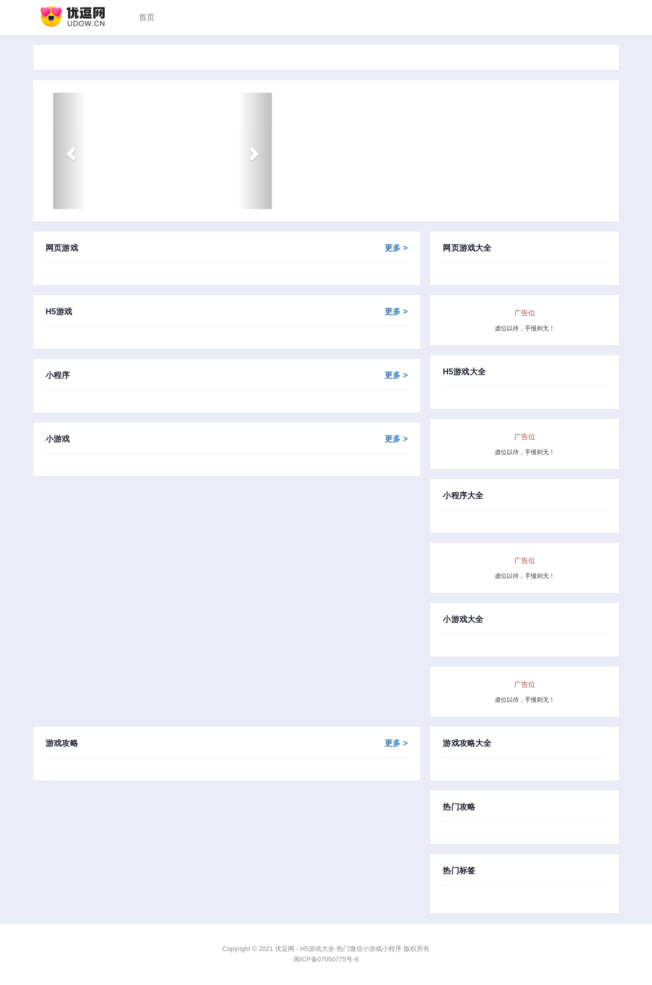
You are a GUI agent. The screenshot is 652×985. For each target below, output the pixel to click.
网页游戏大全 (467, 248)
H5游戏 (227, 312)
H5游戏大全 (464, 372)
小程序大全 (463, 496)
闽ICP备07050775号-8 (326, 959)
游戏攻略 (227, 743)
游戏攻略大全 (467, 743)
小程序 (227, 375)
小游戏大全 (463, 620)
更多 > (396, 248)
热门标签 (459, 871)
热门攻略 (459, 807)
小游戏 (227, 439)
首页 (147, 17)
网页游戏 (227, 248)
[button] (69, 151)
